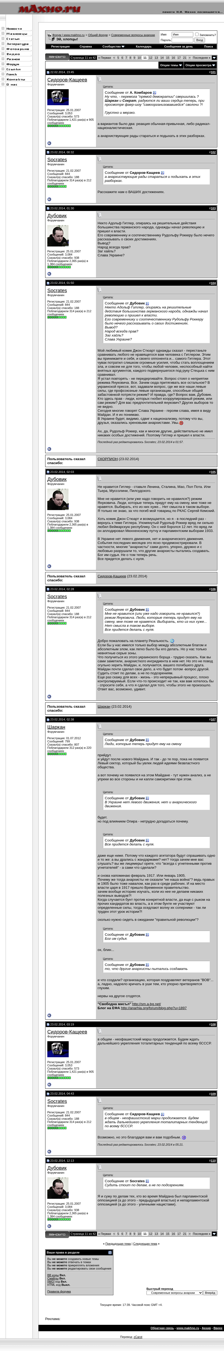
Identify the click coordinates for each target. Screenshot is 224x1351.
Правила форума (59, 1291)
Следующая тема (145, 1243)
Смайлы (53, 1278)
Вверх (218, 1328)
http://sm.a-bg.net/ (146, 1004)
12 (150, 57)
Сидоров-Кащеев (67, 80)
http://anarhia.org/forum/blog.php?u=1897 (154, 1008)
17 (179, 57)
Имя (163, 34)
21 (184, 57)
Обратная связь (162, 1328)
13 (156, 57)
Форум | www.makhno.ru (68, 35)
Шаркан (104, 706)
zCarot (138, 1336)
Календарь (144, 46)
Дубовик (57, 215)
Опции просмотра (198, 65)
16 (173, 57)
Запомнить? (205, 35)
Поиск (208, 46)
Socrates (57, 159)
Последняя (201, 57)
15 (167, 57)
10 (139, 57)
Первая (104, 57)
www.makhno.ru (187, 1328)
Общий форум (98, 35)
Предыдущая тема (118, 1243)
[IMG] (51, 1281)
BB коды (53, 1275)
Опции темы (169, 65)
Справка (86, 46)
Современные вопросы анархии (133, 35)
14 (162, 57)
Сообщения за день (178, 46)
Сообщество (114, 46)
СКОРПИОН (108, 459)
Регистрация (60, 46)
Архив (206, 1328)
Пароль (166, 40)
